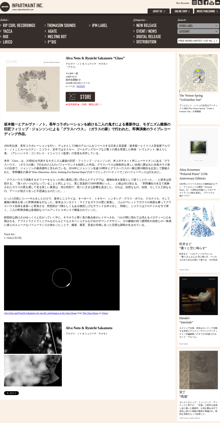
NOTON (81, 86)
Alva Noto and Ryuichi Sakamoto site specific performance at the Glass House (40, 313)
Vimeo (105, 313)
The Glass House (90, 313)
